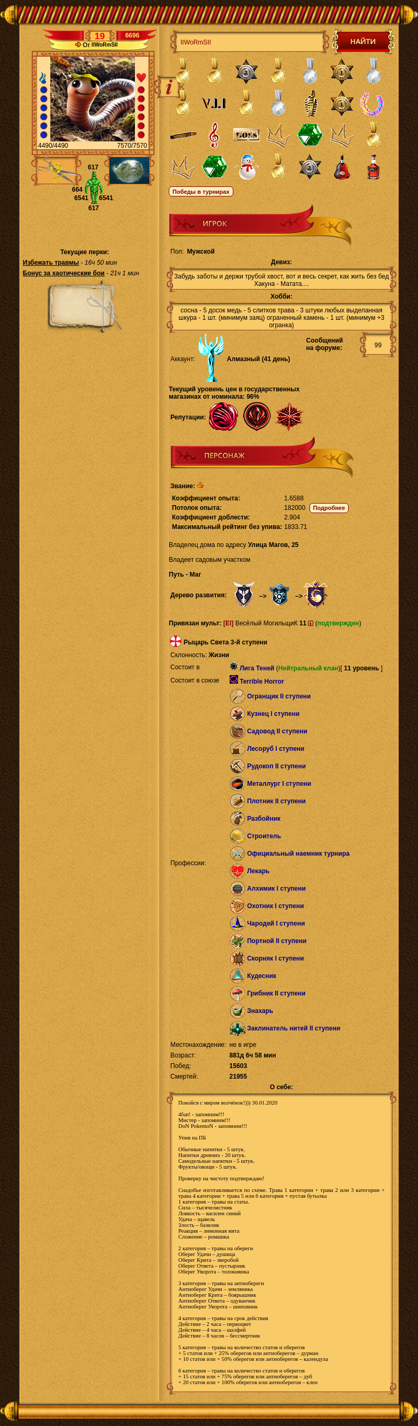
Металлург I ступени (279, 783)
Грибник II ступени (276, 993)
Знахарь (260, 1011)
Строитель (264, 836)
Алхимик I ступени (276, 888)
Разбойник (263, 818)
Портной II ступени (276, 941)
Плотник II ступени (276, 801)
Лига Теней (257, 668)
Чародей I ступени (276, 923)
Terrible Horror (262, 681)
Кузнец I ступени (273, 714)
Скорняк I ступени (275, 958)
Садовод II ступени (277, 731)
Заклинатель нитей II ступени (293, 1028)
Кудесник (261, 976)
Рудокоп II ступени (276, 766)
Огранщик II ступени (279, 696)
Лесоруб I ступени (275, 748)
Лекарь (258, 871)
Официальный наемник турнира (298, 853)
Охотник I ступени (275, 906)
